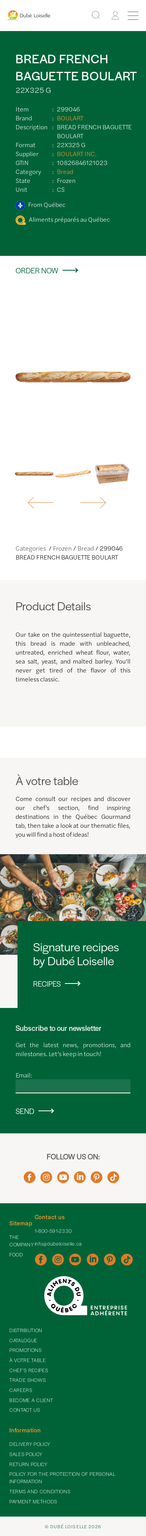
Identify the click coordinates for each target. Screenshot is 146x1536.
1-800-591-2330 (53, 1230)
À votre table (27, 1360)
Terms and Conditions (39, 1491)
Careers (20, 1390)
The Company (21, 1241)
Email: (24, 1074)
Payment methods (33, 1501)
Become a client (31, 1400)
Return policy (28, 1464)
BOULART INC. (77, 153)
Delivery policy (29, 1443)
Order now (37, 270)
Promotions (25, 1350)
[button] (41, 503)
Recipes (47, 983)
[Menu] (133, 15)
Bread (65, 171)
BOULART (70, 117)
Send (25, 1111)
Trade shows (27, 1379)
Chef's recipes (28, 1370)
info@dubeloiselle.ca (58, 1243)
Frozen (62, 548)
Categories (31, 548)
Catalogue (23, 1340)
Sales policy (25, 1454)
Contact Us (24, 1409)
